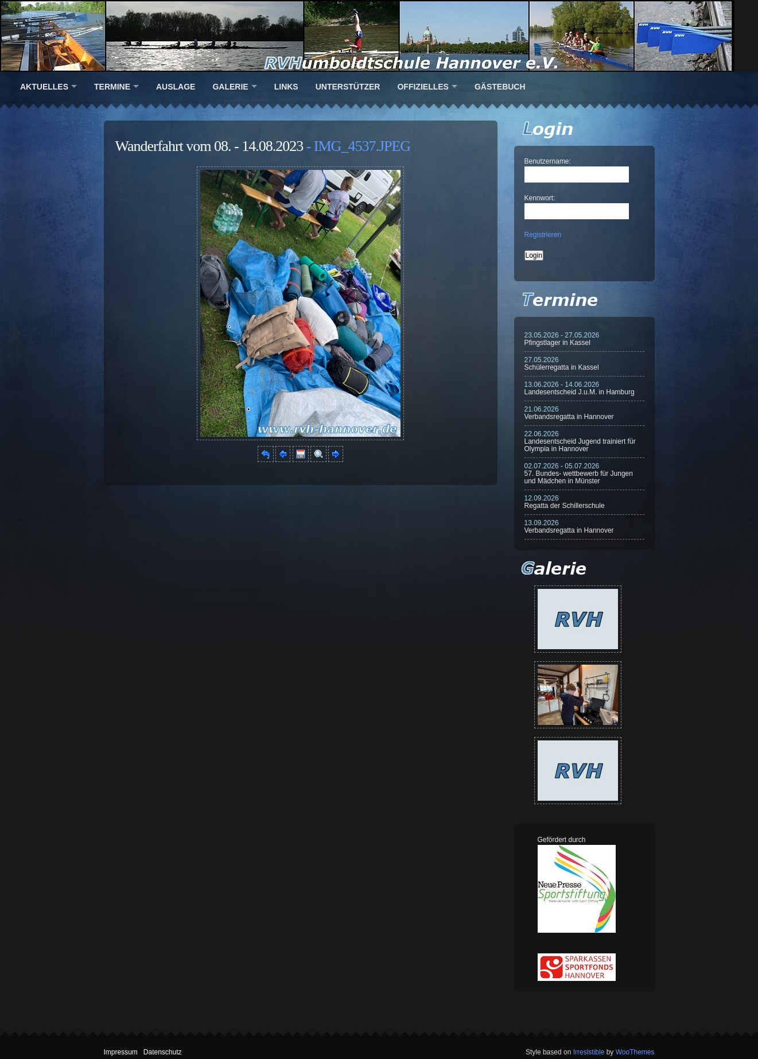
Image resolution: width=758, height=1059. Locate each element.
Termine (112, 86)
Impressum (121, 1052)
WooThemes (635, 1052)
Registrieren (543, 235)
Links (286, 86)
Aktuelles (44, 86)
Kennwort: (539, 198)
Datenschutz (162, 1052)
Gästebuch (500, 86)
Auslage (175, 86)
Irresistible (589, 1052)
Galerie (230, 86)
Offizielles (422, 86)
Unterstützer (348, 86)
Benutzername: (547, 161)
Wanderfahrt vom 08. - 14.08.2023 (209, 146)
